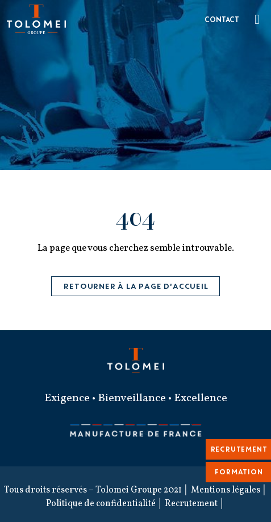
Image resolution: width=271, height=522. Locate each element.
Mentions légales (225, 490)
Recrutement (191, 504)
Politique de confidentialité (101, 504)
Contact (222, 20)
